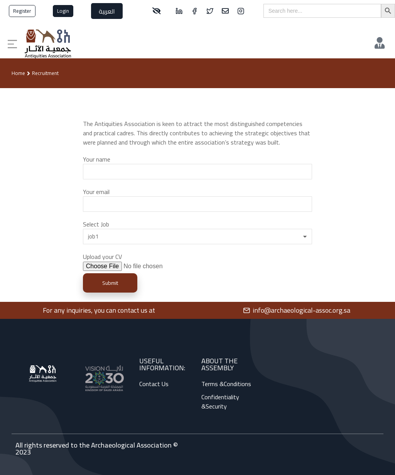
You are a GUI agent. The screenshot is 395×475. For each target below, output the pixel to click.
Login (63, 10)
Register (22, 10)
